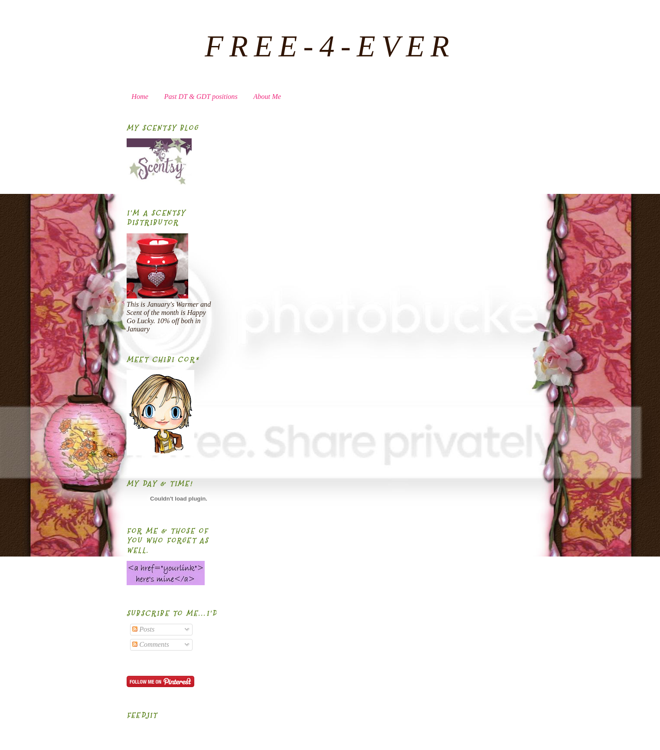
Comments (150, 644)
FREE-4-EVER (330, 46)
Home (139, 97)
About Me (267, 97)
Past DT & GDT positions (201, 97)
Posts (143, 629)
